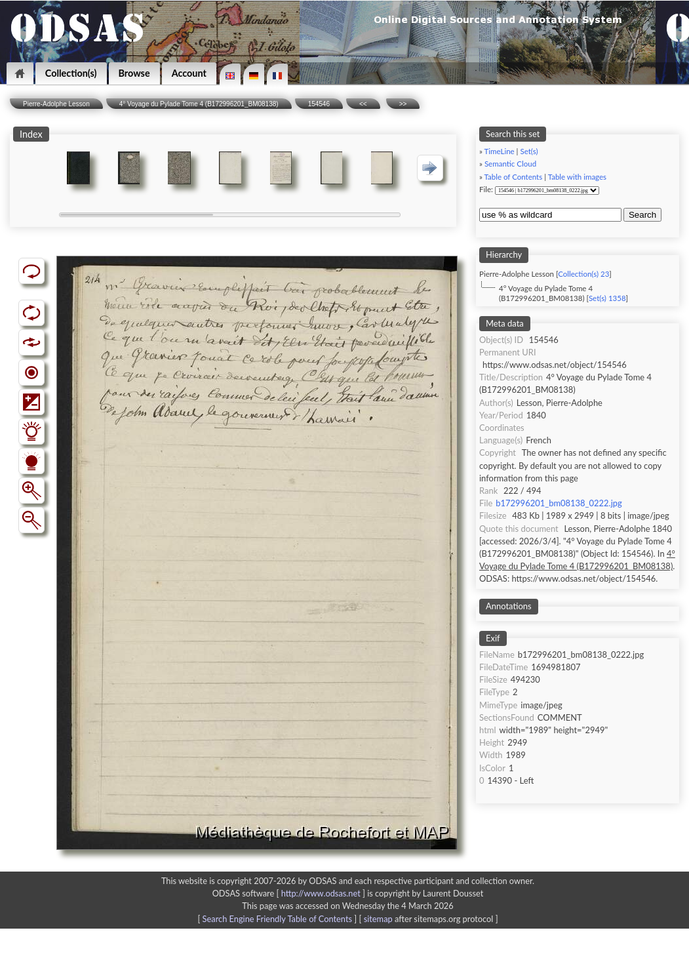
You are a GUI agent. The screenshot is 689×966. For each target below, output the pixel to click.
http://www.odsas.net (321, 893)
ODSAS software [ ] (290, 893)
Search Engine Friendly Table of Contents (277, 919)
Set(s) (529, 151)
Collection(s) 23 (583, 274)
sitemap (378, 919)
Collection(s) (71, 73)
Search (642, 215)
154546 (319, 104)
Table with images (577, 176)
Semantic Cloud (510, 163)
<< (363, 104)
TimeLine (499, 151)
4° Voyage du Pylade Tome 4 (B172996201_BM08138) (199, 104)
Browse (134, 73)
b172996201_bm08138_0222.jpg (558, 503)
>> (403, 104)
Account (189, 73)
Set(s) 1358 (607, 298)
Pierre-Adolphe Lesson (56, 104)
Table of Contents (513, 176)
